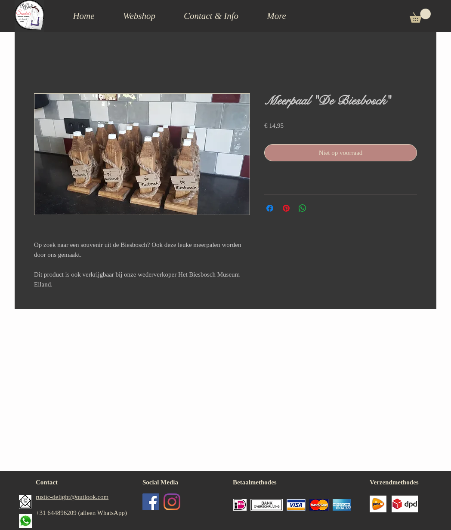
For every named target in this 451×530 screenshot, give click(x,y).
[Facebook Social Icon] (150, 501)
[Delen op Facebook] (270, 208)
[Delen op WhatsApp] (302, 208)
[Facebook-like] (174, 525)
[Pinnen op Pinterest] (286, 208)
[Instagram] (172, 501)
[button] (211, 16)
